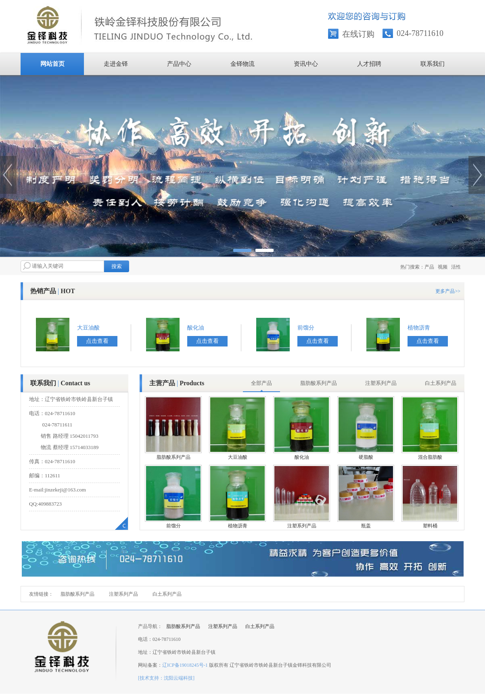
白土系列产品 (167, 594)
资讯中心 (306, 64)
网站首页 (52, 64)
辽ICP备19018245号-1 (185, 665)
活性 (456, 267)
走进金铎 (116, 64)
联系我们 (432, 64)
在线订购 (358, 33)
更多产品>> (447, 291)
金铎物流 (242, 64)
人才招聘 (369, 64)
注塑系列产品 (123, 594)
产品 (429, 267)
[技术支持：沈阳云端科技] (166, 678)
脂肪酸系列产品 (77, 594)
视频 (442, 267)
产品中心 (179, 64)
